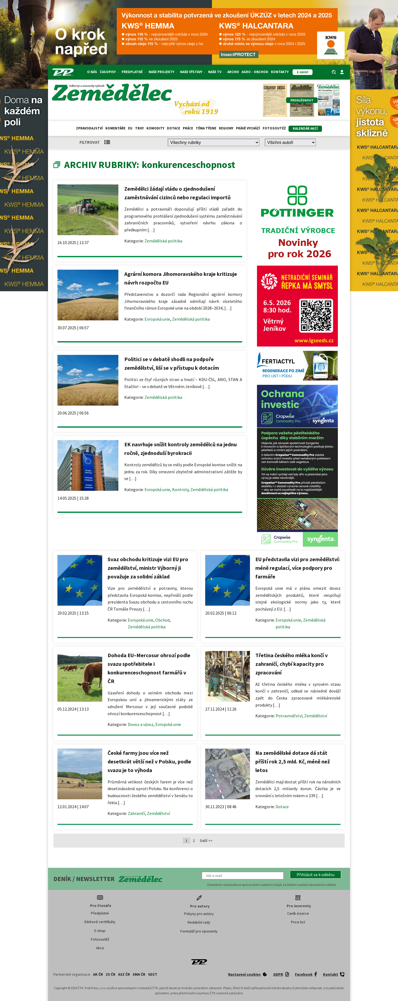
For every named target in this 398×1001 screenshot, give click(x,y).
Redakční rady (199, 922)
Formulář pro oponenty (199, 931)
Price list (298, 922)
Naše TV (216, 72)
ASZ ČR (124, 974)
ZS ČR (110, 974)
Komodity (155, 128)
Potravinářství (289, 715)
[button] (315, 874)
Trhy (139, 128)
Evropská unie (157, 319)
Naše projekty (163, 72)
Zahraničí (136, 813)
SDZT (152, 974)
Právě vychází (248, 128)
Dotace (173, 128)
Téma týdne (206, 128)
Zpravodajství (89, 128)
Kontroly (180, 489)
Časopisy (109, 72)
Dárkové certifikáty (99, 921)
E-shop (99, 930)
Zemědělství (315, 715)
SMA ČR (139, 974)
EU (130, 128)
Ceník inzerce (298, 913)
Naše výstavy (192, 72)
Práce (188, 128)
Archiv (233, 72)
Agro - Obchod (255, 72)
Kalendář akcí (305, 128)
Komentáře (115, 128)
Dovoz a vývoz (140, 724)
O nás (92, 72)
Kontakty (280, 72)
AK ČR (98, 974)
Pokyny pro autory (199, 913)
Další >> (206, 840)
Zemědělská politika (163, 241)
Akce (100, 947)
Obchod (162, 620)
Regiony (226, 128)
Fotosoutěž (274, 128)
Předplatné (134, 72)
